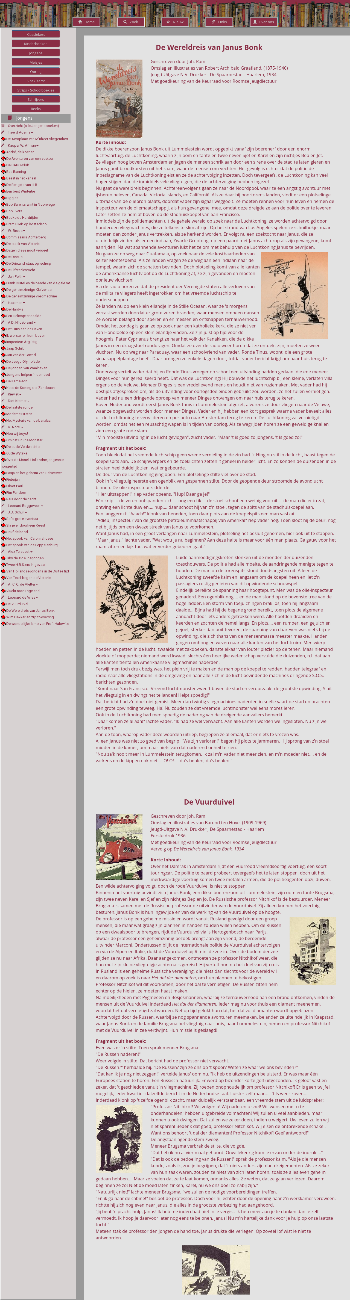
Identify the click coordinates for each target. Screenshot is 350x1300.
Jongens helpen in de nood (28, 375)
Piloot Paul (14, 486)
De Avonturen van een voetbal (30, 158)
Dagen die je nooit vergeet (27, 250)
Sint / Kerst (36, 80)
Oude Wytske (17, 453)
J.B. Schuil (14, 512)
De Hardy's (15, 309)
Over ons (263, 21)
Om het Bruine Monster (24, 440)
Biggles (12, 198)
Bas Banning (16, 172)
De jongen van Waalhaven (26, 368)
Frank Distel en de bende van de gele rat (38, 283)
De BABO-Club (17, 165)
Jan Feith (13, 276)
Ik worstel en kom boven (25, 335)
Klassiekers (36, 34)
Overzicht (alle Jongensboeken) (33, 126)
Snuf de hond (17, 532)
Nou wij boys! (17, 434)
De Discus (14, 257)
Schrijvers (36, 99)
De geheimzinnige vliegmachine (31, 296)
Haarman (13, 303)
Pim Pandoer (16, 493)
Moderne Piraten (19, 414)
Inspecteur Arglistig (22, 342)
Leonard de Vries (19, 597)
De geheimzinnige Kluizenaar (29, 290)
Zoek (130, 21)
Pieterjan (13, 479)
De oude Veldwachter (23, 447)
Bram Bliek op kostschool (27, 224)
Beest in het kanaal (21, 178)
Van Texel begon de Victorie (28, 578)
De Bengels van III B (21, 185)
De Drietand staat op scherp (28, 263)
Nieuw (175, 21)
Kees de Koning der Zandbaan (30, 388)
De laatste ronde (19, 407)
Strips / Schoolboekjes (35, 90)
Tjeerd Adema (17, 132)
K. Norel (12, 427)
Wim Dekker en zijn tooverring (30, 617)
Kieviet (11, 394)
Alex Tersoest (17, 551)
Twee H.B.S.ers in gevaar (25, 565)
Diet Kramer (15, 401)
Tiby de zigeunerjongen (25, 558)
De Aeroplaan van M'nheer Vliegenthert (37, 139)
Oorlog (36, 71)
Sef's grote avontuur (22, 519)
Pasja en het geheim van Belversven (34, 473)
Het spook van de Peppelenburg (32, 545)
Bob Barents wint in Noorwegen (31, 204)
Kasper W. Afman (20, 145)
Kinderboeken (36, 43)
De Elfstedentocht (20, 270)
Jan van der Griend (21, 355)
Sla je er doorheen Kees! (25, 525)
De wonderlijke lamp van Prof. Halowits (37, 624)
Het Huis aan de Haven (24, 329)
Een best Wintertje (20, 191)
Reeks (36, 108)
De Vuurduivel (17, 604)
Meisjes (36, 62)
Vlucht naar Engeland (23, 591)
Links (219, 21)
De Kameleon (17, 381)
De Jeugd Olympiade (23, 361)
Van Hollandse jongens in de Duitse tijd (37, 571)
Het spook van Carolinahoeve (29, 538)
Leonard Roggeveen (22, 506)
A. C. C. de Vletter (19, 584)
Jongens (36, 53)
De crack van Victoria (23, 244)
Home (86, 21)
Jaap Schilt (15, 348)
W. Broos (13, 231)
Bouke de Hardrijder (22, 217)
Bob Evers (14, 211)
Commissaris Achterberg (26, 237)
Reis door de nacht (21, 499)
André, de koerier (20, 152)
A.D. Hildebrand (18, 322)
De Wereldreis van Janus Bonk (30, 610)
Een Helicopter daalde (24, 316)
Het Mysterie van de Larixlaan (29, 420)
